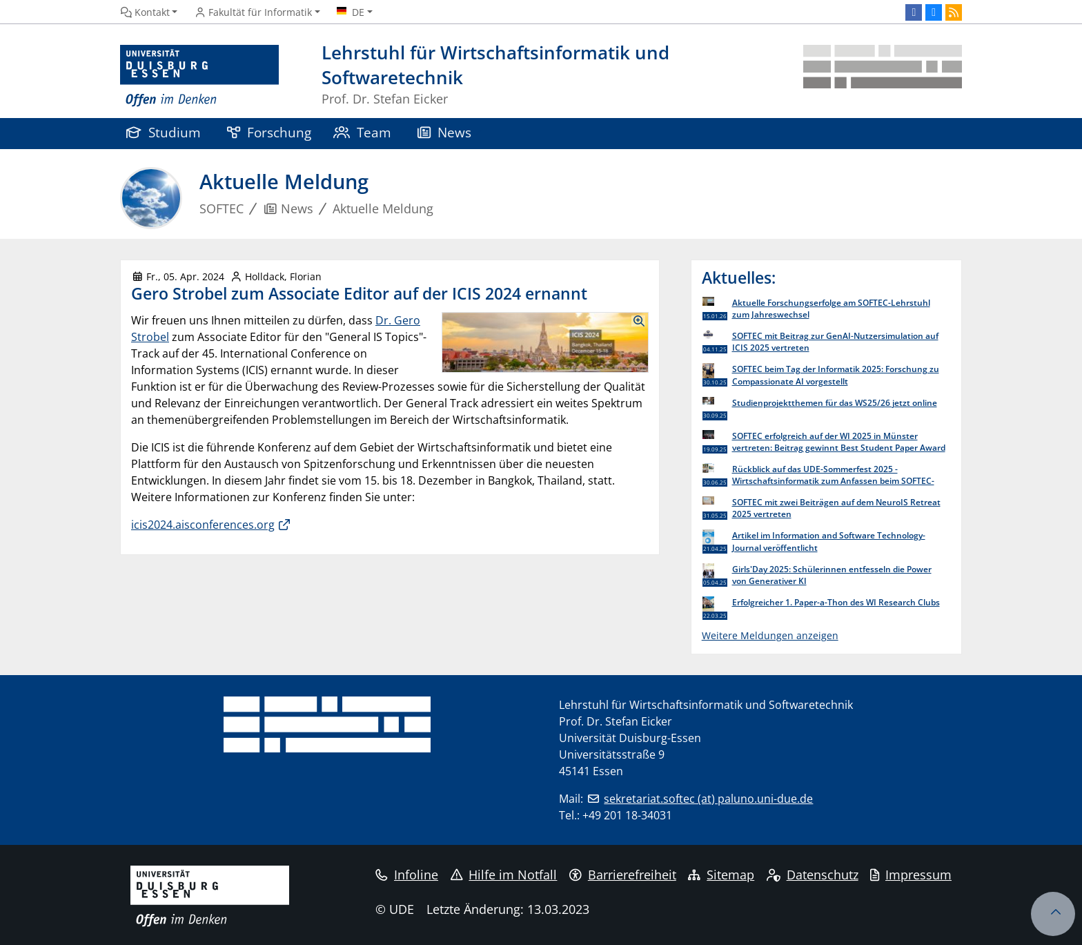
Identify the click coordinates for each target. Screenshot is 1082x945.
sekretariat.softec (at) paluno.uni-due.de (708, 798)
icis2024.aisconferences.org (203, 524)
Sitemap (721, 874)
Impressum (911, 874)
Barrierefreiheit (622, 874)
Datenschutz (812, 874)
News (444, 132)
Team (362, 132)
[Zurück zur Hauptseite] (882, 76)
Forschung (269, 132)
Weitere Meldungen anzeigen (770, 635)
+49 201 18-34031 (627, 815)
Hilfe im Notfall (504, 874)
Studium (163, 132)
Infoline (406, 874)
